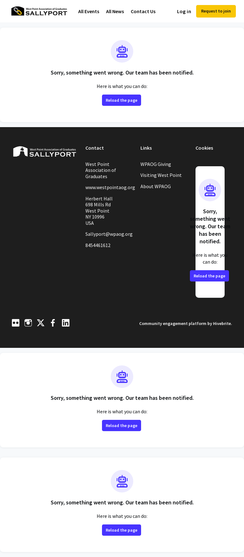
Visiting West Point (162, 175)
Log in (182, 11)
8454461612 (99, 251)
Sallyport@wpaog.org (108, 237)
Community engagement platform (168, 323)
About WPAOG (157, 186)
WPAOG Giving (157, 164)
